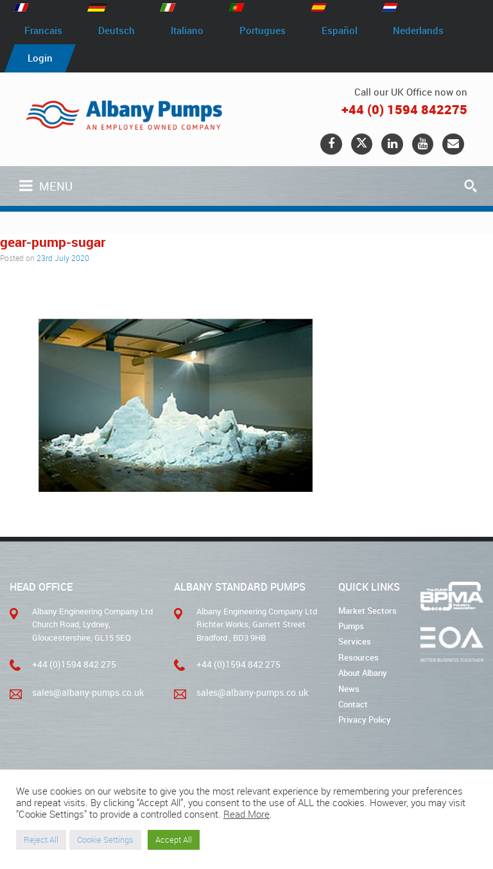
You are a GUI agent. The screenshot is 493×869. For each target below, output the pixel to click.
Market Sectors (367, 612)
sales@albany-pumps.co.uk (83, 693)
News (348, 689)
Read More (246, 814)
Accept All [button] (173, 839)
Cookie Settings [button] (105, 839)
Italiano (193, 30)
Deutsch (120, 30)
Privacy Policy (364, 719)
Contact (353, 704)
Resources (358, 658)
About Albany (362, 673)
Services (354, 642)
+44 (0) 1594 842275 (404, 110)
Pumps (351, 627)
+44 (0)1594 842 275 (69, 665)
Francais (45, 30)
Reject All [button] (41, 839)
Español (351, 30)
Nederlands (433, 30)
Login (41, 59)
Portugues (271, 30)
